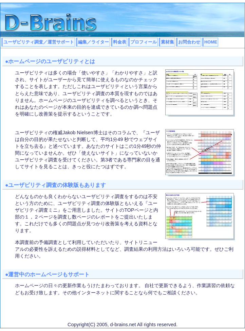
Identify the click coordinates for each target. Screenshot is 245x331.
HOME (210, 42)
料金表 (119, 42)
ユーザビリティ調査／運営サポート (38, 42)
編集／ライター (93, 42)
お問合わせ (189, 42)
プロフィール (143, 42)
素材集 (167, 42)
